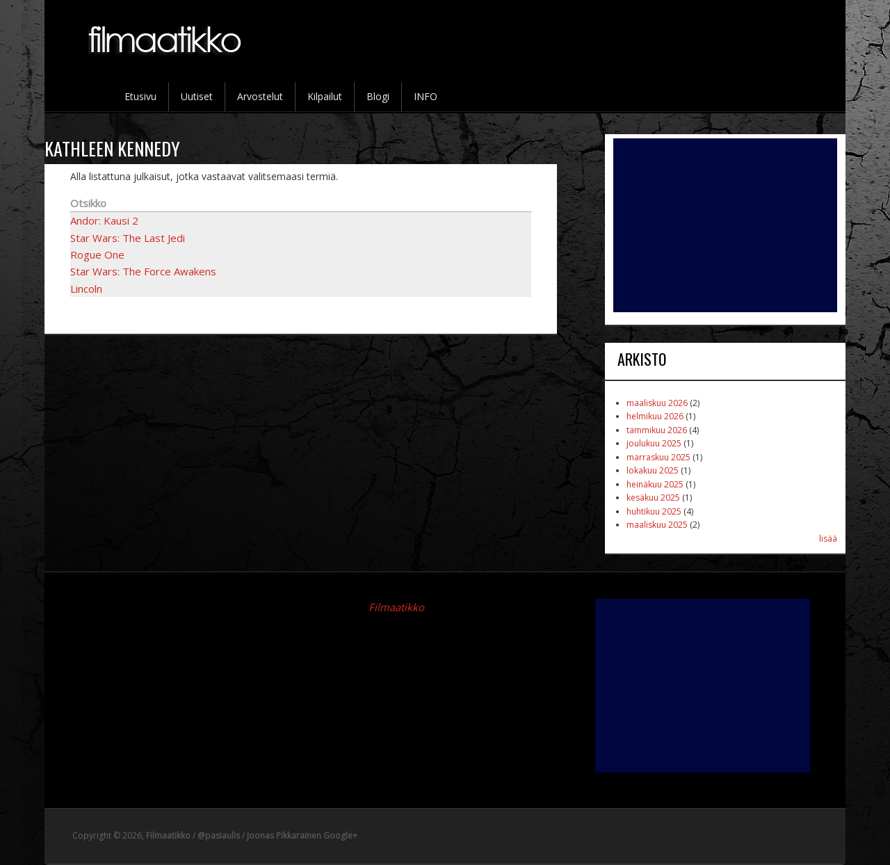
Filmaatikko (396, 607)
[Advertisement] (725, 225)
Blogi (377, 96)
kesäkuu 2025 (653, 497)
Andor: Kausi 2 (104, 220)
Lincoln (86, 289)
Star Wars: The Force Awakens (143, 271)
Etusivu (140, 96)
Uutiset (197, 96)
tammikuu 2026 (656, 430)
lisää (828, 538)
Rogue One (97, 254)
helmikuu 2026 (654, 416)
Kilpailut (324, 96)
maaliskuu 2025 (657, 525)
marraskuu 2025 (658, 457)
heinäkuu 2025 (654, 484)
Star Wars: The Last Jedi (127, 238)
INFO (425, 96)
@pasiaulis (218, 835)
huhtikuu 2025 (653, 511)
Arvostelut (260, 96)
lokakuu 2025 (652, 470)
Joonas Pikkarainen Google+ (302, 835)
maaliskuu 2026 (657, 403)
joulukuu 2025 (653, 443)
